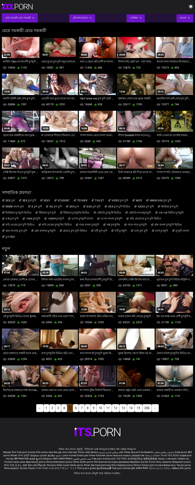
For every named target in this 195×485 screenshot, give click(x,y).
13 (123, 408)
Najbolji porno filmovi (129, 465)
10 (100, 408)
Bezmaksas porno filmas (40, 462)
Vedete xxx (183, 458)
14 (131, 408)
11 (108, 408)
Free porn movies (26, 452)
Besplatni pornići (139, 462)
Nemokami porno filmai (66, 462)
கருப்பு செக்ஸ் (152, 455)
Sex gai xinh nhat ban (65, 452)
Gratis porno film (89, 462)
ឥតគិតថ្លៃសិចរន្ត (135, 458)
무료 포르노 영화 (19, 465)
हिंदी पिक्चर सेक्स (21, 458)
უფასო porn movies (66, 455)
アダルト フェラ (68, 468)
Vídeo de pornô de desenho (138, 452)
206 (146, 408)
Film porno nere (44, 452)
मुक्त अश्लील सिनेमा (140, 468)
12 (115, 408)
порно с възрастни (133, 455)
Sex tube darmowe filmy (104, 465)
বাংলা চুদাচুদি (24, 455)
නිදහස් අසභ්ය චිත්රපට (161, 468)
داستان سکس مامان (164, 452)
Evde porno (181, 452)
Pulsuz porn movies (153, 465)
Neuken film (9, 452)
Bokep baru (170, 465)
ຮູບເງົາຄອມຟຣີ (104, 468)
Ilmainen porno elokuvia (109, 455)
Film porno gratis (87, 468)
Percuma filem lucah (58, 465)
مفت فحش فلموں (82, 458)
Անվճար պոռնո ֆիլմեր (43, 455)
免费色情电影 (150, 458)
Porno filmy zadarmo (161, 462)
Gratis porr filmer (86, 455)
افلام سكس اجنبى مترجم (110, 452)
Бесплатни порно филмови (114, 462)
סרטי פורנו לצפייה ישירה (47, 468)
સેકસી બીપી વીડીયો (170, 455)
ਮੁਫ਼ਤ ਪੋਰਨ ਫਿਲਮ (119, 458)
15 (138, 408)
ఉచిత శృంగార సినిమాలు (41, 458)
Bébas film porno (181, 468)
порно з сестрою (167, 458)
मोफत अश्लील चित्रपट (63, 458)
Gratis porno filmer (80, 465)
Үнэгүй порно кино (15, 462)
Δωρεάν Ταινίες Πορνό (23, 468)
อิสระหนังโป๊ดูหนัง (37, 465)
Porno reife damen (88, 452)
